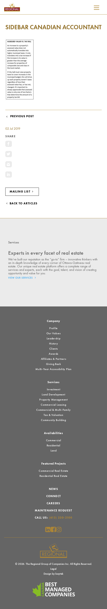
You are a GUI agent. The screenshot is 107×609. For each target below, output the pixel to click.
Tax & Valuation (53, 415)
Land (54, 450)
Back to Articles (21, 203)
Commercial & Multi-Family (53, 410)
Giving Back (53, 364)
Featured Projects (53, 463)
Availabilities (53, 433)
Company (53, 321)
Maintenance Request (53, 510)
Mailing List (22, 191)
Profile (53, 328)
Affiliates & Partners (53, 359)
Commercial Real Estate (53, 470)
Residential (53, 445)
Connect (53, 496)
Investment (53, 389)
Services (53, 382)
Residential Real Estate (53, 476)
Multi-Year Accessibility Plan (53, 369)
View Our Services (23, 277)
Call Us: (53, 517)
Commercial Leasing (53, 404)
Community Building (53, 420)
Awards (53, 353)
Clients (53, 348)
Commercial (53, 440)
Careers (53, 503)
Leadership (54, 338)
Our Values (53, 333)
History (53, 343)
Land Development (53, 394)
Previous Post (19, 116)
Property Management (53, 399)
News (53, 489)
